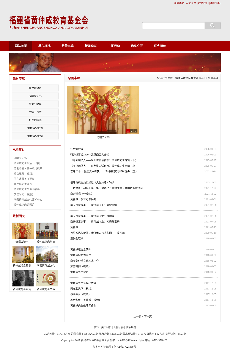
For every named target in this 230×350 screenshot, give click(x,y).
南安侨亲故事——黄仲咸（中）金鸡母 (92, 215)
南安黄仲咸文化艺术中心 (84, 260)
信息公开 (137, 46)
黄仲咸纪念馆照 (22, 265)
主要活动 (114, 46)
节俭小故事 (35, 103)
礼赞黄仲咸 (76, 148)
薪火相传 (160, 46)
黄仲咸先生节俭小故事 (83, 282)
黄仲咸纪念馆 (35, 127)
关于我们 (106, 327)
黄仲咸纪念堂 (35, 135)
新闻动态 (91, 46)
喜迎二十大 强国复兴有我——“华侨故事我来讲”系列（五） (104, 171)
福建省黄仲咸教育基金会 (189, 78)
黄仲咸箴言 (35, 87)
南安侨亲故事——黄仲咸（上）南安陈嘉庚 (95, 221)
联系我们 (131, 327)
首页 (96, 327)
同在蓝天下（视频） (82, 288)
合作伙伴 (118, 327)
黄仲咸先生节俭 (46, 289)
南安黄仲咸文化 (46, 265)
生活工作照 (35, 111)
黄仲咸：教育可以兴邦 (83, 199)
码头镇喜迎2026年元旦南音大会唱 (89, 154)
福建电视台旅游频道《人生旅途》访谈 (92, 182)
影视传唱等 (35, 119)
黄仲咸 (74, 227)
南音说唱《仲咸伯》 (82, 193)
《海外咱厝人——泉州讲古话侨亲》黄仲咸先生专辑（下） (104, 160)
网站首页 (21, 46)
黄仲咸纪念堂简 (46, 241)
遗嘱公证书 (103, 137)
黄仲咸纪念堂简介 (80, 249)
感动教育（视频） (80, 294)
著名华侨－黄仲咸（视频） (85, 299)
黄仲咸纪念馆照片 (80, 255)
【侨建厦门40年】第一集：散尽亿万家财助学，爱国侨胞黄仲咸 (106, 188)
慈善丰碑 (67, 46)
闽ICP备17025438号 (125, 346)
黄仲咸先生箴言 (79, 271)
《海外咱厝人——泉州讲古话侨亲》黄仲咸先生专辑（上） (104, 165)
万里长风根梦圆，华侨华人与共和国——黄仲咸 (97, 232)
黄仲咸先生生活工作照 (83, 305)
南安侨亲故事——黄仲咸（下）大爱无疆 (93, 204)
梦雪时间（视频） (80, 266)
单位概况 (44, 46)
